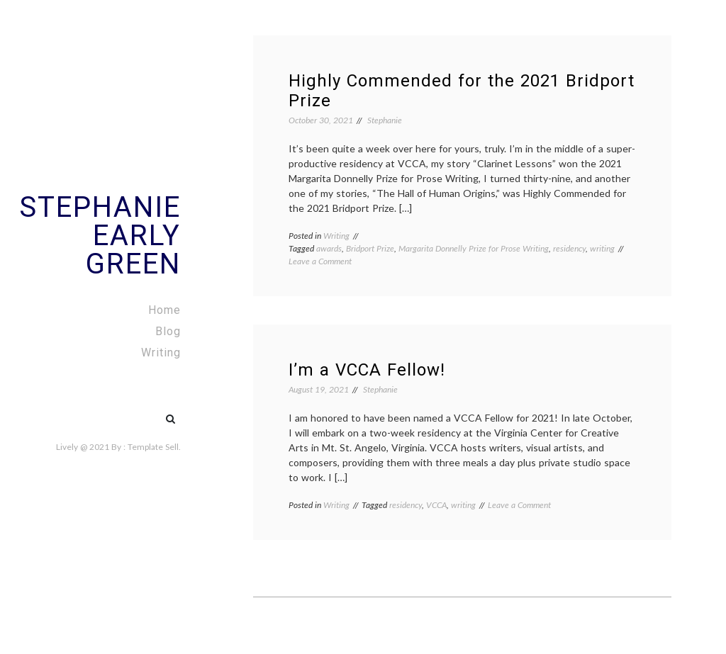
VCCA (436, 505)
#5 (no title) (140, 412)
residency (569, 248)
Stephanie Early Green (100, 236)
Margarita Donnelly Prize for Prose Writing (473, 248)
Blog (168, 331)
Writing (161, 352)
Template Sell (153, 446)
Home (164, 310)
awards (329, 248)
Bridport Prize (370, 248)
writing (602, 248)
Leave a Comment (320, 261)
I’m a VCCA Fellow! (367, 370)
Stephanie (384, 120)
